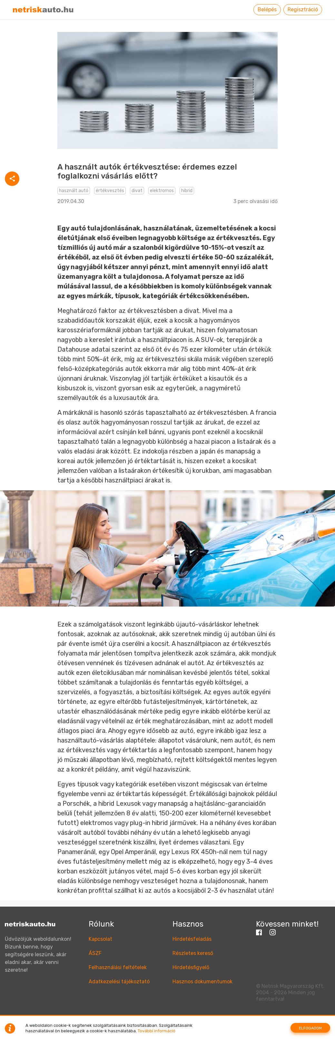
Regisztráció (303, 9)
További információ (156, 1030)
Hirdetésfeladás (192, 939)
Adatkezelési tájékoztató (119, 981)
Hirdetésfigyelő (190, 967)
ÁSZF (95, 953)
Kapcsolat (100, 939)
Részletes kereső (192, 953)
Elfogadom (310, 1028)
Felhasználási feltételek (118, 967)
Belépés (267, 9)
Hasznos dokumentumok (202, 981)
